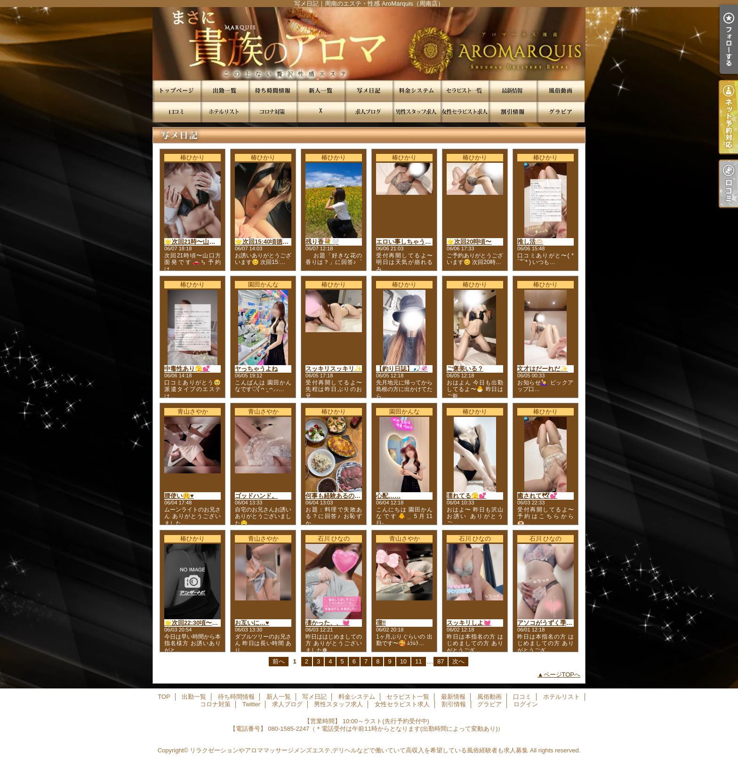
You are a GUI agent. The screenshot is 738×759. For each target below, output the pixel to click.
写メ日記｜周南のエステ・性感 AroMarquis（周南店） (369, 43)
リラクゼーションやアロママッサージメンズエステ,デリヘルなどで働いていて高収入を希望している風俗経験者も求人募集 (359, 750)
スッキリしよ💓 (469, 622)
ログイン (525, 704)
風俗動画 (561, 90)
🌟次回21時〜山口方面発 (198, 241)
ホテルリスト (225, 111)
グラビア (561, 111)
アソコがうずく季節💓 (548, 622)
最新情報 (513, 90)
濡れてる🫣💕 (466, 495)
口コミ (176, 111)
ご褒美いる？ (465, 368)
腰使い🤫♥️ (179, 495)
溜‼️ (381, 622)
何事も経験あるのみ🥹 (336, 495)
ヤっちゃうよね (256, 368)
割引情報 (513, 111)
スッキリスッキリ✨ (333, 368)
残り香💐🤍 (322, 241)
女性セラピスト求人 (465, 111)
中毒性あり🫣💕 (187, 368)
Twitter (321, 111)
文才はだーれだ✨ (542, 368)
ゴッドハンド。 (256, 495)
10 (403, 661)
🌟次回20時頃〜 (469, 241)
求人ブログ (369, 111)
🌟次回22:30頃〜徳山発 (197, 622)
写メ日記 (369, 90)
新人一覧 (321, 90)
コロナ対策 (273, 111)
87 (440, 661)
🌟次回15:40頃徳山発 (265, 241)
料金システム (417, 90)
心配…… (388, 495)
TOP (176, 90)
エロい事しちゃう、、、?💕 (415, 241)
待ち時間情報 (273, 90)
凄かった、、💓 (327, 622)
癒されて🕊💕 (537, 495)
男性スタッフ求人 (417, 111)
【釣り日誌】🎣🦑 (402, 368)
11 (418, 661)
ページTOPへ (562, 674)
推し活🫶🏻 (530, 241)
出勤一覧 (225, 90)
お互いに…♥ (252, 622)
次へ (458, 661)
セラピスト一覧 (465, 90)
